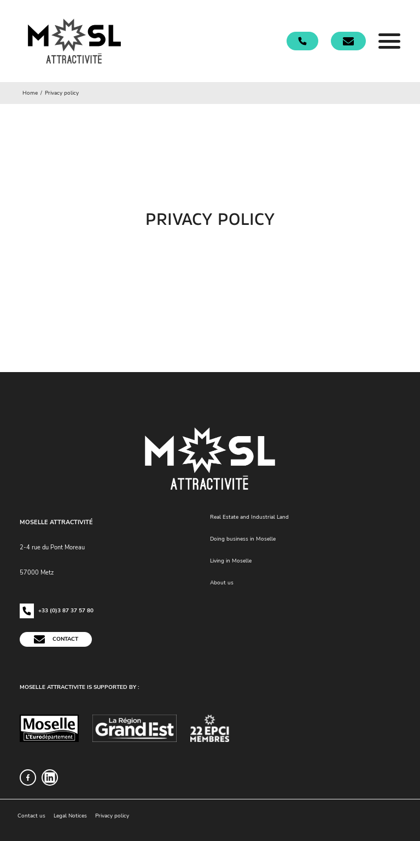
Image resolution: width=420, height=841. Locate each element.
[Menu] (389, 41)
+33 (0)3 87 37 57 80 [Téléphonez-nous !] (57, 611)
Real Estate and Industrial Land (249, 517)
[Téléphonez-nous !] (302, 41)
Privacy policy (112, 816)
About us (222, 582)
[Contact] (348, 41)
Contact (55, 639)
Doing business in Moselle (243, 539)
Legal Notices (70, 816)
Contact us (31, 816)
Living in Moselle (231, 561)
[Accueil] (74, 41)
